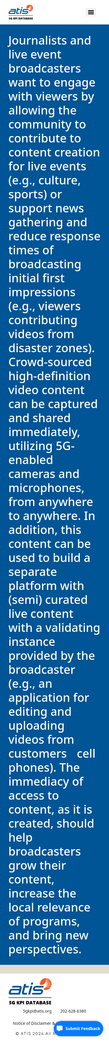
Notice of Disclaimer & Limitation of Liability (54, 1023)
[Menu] (91, 12)
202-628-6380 (73, 1011)
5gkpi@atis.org (37, 1011)
